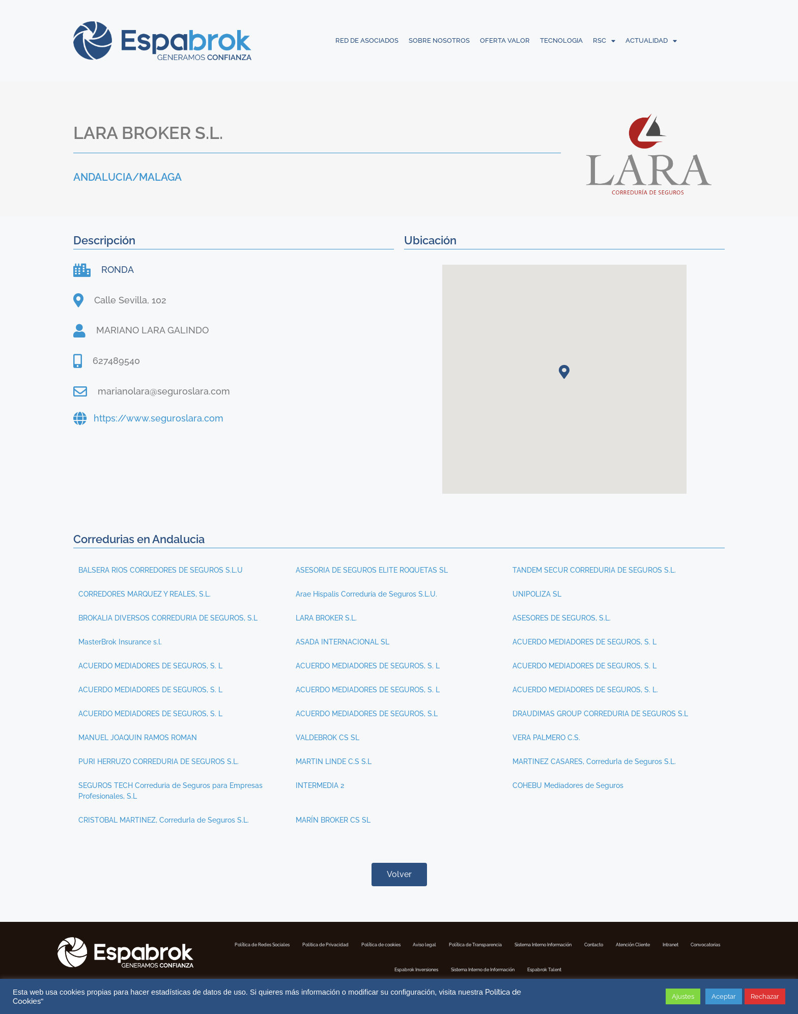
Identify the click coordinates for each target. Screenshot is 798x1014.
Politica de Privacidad (367, 943)
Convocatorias (428, 967)
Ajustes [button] (683, 996)
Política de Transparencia (579, 943)
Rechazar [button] (765, 996)
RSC (604, 41)
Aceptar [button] (723, 996)
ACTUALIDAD (651, 41)
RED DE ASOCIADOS (366, 40)
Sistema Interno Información (675, 943)
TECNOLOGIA (561, 40)
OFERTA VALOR (505, 40)
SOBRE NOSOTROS (439, 40)
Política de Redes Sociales (278, 943)
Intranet (377, 967)
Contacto (265, 967)
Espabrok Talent (681, 967)
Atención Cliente (322, 967)
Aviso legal (507, 943)
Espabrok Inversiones (499, 967)
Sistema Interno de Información (593, 967)
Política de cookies (445, 943)
